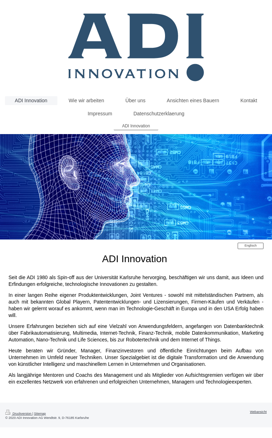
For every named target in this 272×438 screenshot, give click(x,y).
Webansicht (258, 412)
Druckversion (18, 413)
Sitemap (40, 413)
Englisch (250, 245)
